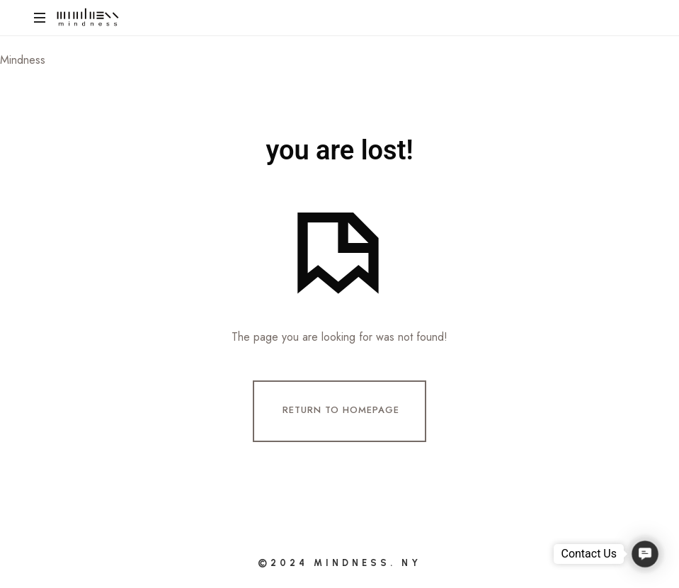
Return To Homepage (341, 410)
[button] (645, 554)
